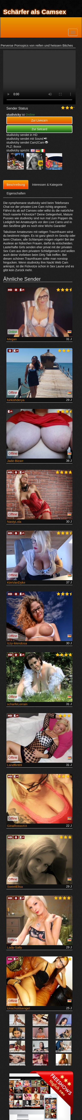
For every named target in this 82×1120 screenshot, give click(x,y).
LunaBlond (17, 1025)
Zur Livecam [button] (39, 120)
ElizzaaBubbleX (65, 1051)
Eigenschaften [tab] (16, 193)
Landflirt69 (14, 765)
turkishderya (15, 400)
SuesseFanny (17, 1064)
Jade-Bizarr (15, 461)
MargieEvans (40, 1038)
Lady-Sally (14, 947)
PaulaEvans (63, 1025)
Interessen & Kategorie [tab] (47, 184)
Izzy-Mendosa (17, 643)
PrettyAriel (40, 1064)
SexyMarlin (63, 1064)
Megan (12, 339)
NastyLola (14, 521)
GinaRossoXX (17, 826)
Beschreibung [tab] (16, 184)
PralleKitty (63, 1038)
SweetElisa (15, 886)
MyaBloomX (40, 1025)
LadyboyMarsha (19, 1051)
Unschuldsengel (18, 1008)
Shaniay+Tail (17, 1038)
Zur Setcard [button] (39, 129)
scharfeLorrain (17, 704)
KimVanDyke (16, 582)
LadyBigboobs (41, 1051)
